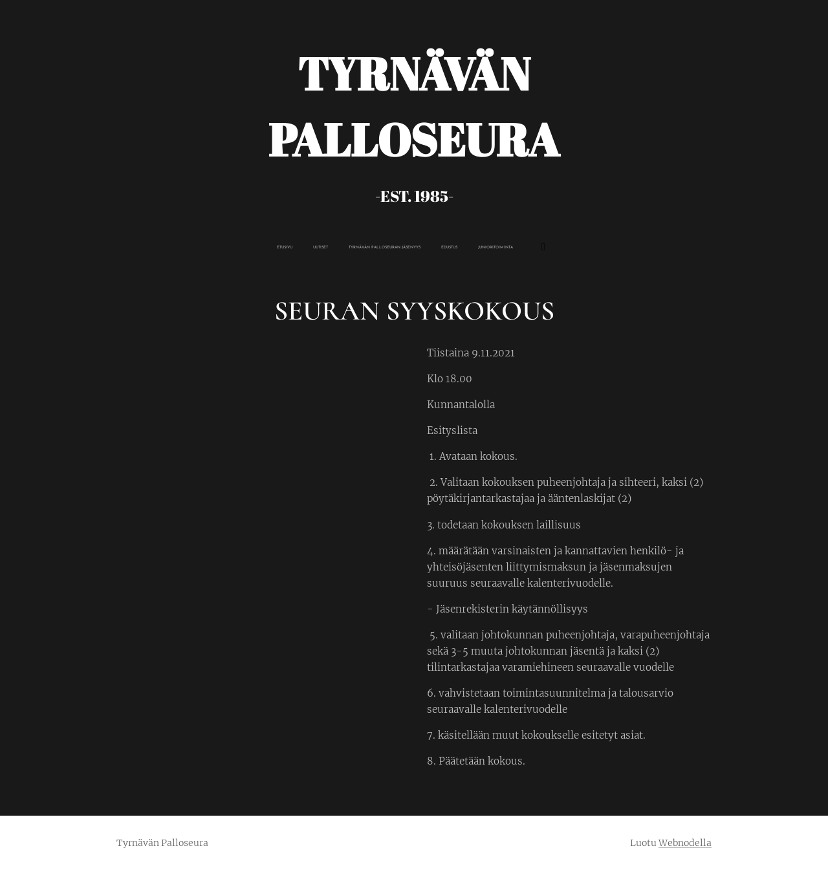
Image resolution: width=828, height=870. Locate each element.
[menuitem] (347, 248)
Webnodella (685, 843)
